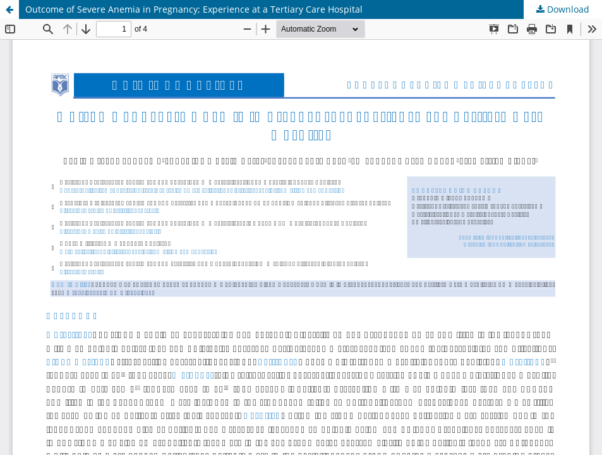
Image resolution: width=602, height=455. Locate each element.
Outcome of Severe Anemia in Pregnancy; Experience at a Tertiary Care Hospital (194, 9)
